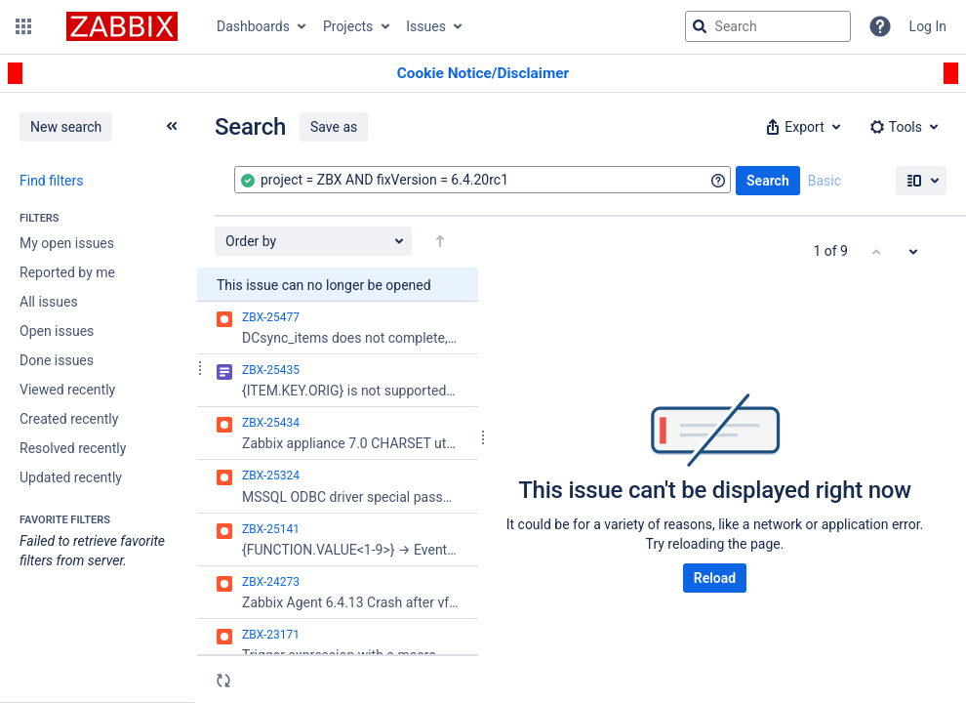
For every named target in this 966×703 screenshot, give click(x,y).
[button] (23, 26)
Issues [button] (426, 26)
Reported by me (67, 272)
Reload (715, 578)
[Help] (880, 26)
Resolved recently (73, 448)
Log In (927, 26)
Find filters (51, 180)
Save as (333, 127)
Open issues (57, 331)
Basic (824, 180)
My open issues (67, 243)
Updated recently (71, 477)
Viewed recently (67, 389)
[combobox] (482, 179)
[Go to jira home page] (122, 26)
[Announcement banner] (483, 74)
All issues (49, 302)
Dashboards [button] (253, 26)
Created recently (69, 419)
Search (767, 180)
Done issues (57, 360)
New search (65, 127)
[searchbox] (768, 26)
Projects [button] (348, 26)
